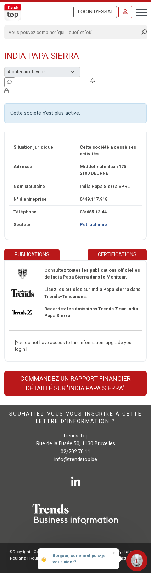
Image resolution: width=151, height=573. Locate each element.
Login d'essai (95, 12)
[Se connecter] (125, 12)
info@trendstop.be (75, 460)
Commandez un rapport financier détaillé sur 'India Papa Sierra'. (75, 383)
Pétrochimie (93, 224)
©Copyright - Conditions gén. (36, 551)
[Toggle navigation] (139, 11)
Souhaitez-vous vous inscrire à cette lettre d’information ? (75, 418)
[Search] (73, 32)
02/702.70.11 (75, 452)
